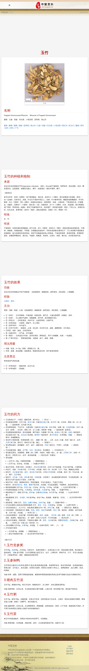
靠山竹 (33, 126)
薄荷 (38, 435)
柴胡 (41, 515)
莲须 (24, 503)
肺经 (7, 301)
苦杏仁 (26, 487)
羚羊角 (54, 515)
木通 (23, 525)
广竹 (16, 128)
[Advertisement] (44, 32)
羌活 (55, 510)
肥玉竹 (64, 126)
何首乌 (18, 485)
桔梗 (70, 432)
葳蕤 (15, 126)
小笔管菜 (57, 126)
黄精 (25, 485)
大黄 (26, 490)
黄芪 (38, 510)
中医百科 (4, 12)
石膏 (34, 487)
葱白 (58, 432)
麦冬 (29, 422)
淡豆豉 (23, 435)
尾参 (44, 126)
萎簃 (77, 126)
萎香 (5, 126)
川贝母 (49, 472)
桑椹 (30, 485)
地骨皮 (36, 490)
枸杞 (28, 497)
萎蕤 (10, 126)
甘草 (54, 422)
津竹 (11, 128)
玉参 (39, 126)
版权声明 (69, 651)
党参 (13, 550)
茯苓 (49, 508)
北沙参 (15, 472)
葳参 (20, 126)
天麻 (71, 520)
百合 (44, 505)
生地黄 (68, 427)
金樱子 (30, 503)
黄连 (36, 450)
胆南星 (64, 520)
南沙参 (42, 422)
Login (70, 646)
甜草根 (26, 126)
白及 (43, 490)
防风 (32, 510)
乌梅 (36, 477)
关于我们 (69, 649)
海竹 (6, 128)
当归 (31, 450)
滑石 (9, 442)
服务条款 (69, 654)
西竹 (82, 126)
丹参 (46, 445)
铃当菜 (49, 126)
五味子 (33, 472)
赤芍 (24, 450)
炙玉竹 (71, 126)
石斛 (21, 477)
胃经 (12, 301)
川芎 (29, 470)
